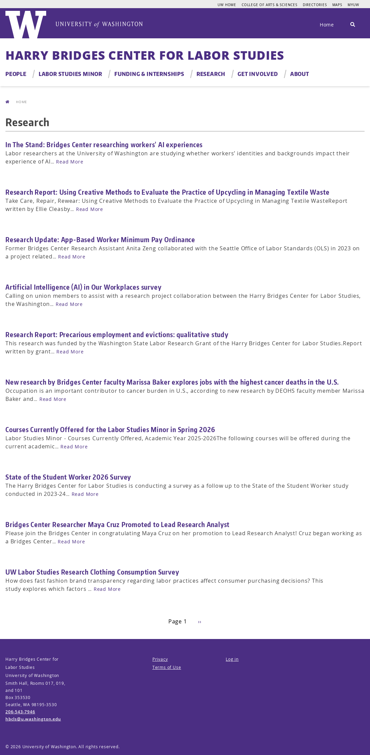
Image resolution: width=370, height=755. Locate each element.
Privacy (160, 659)
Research (211, 74)
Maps (337, 4)
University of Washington (49, 747)
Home (327, 24)
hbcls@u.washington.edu (33, 719)
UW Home (227, 4)
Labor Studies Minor (70, 74)
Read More (69, 161)
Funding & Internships (149, 74)
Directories (315, 4)
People (15, 74)
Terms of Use (166, 667)
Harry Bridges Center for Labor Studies (144, 55)
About (299, 74)
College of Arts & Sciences (269, 4)
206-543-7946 (20, 712)
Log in (232, 659)
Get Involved (258, 74)
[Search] (352, 25)
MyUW (353, 4)
